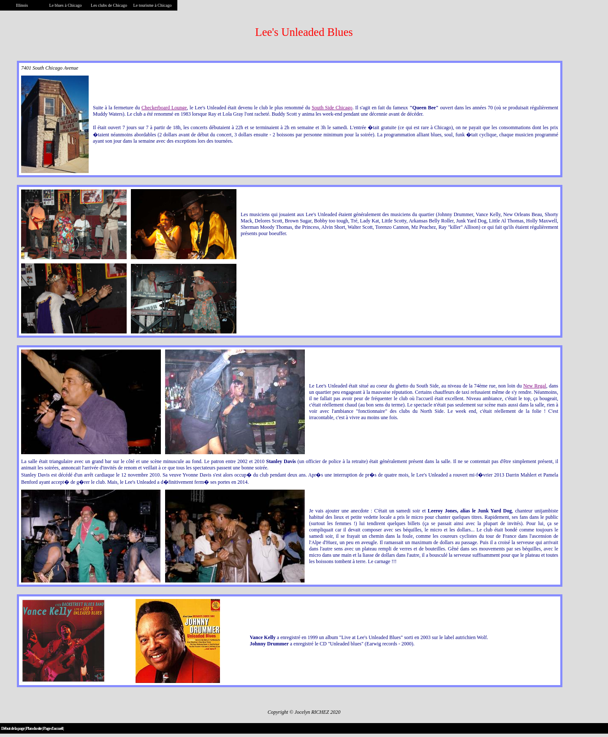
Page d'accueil (52, 728)
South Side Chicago (332, 108)
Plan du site (33, 728)
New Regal (534, 386)
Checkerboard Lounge (164, 108)
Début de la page (12, 728)
